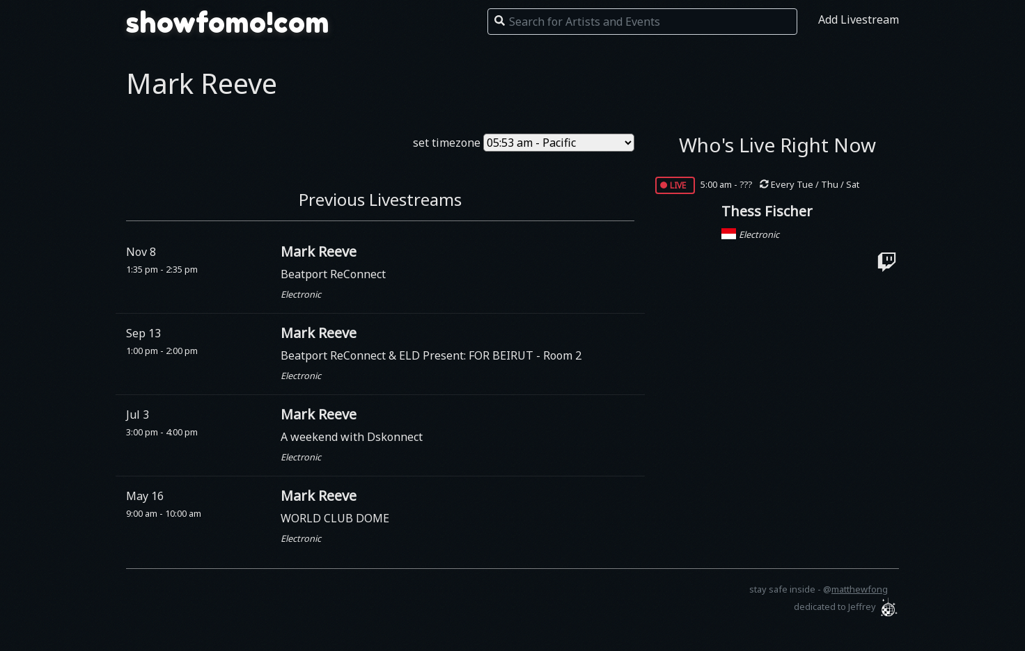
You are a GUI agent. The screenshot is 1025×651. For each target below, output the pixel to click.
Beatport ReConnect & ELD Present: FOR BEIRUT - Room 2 (431, 355)
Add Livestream (858, 19)
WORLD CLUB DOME (335, 518)
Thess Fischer (767, 211)
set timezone (446, 142)
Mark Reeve (319, 251)
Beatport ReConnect (333, 274)
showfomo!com (227, 22)
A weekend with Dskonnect (352, 436)
